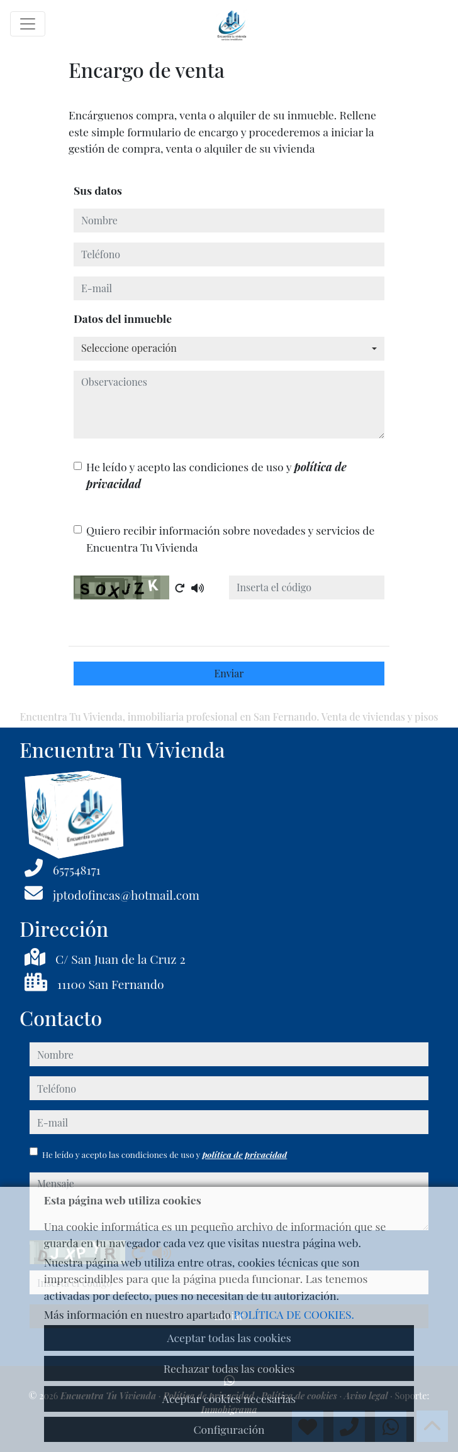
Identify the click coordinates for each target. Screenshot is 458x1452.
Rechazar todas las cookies (229, 1368)
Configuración (228, 1429)
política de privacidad (244, 1154)
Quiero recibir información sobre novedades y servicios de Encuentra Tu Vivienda (230, 538)
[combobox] (229, 349)
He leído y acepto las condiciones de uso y (216, 474)
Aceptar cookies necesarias (229, 1398)
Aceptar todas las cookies (229, 1337)
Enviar (229, 673)
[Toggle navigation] (27, 23)
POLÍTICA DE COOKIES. (293, 1314)
